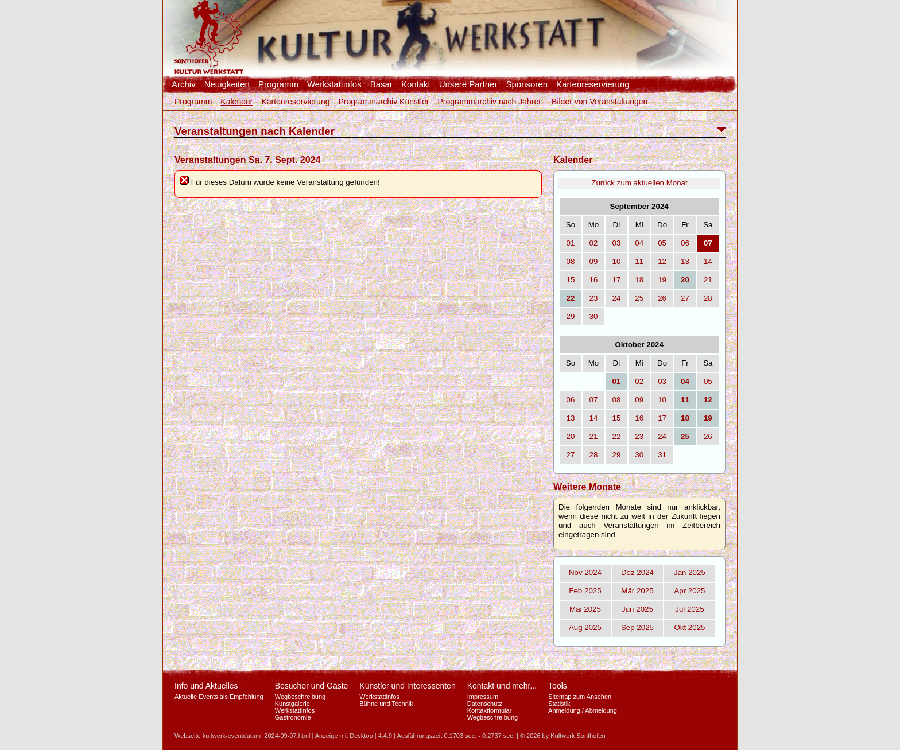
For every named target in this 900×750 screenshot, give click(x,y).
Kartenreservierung (593, 84)
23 (593, 298)
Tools (557, 685)
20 (571, 436)
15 (571, 279)
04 (639, 243)
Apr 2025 (689, 590)
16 (593, 279)
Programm (278, 84)
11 (639, 261)
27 (685, 298)
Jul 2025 (689, 609)
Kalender (236, 101)
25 (639, 298)
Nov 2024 (585, 572)
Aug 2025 (585, 627)
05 (662, 243)
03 (616, 243)
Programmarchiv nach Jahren (490, 101)
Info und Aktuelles (206, 685)
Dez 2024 (637, 572)
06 (685, 243)
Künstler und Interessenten (407, 685)
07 (593, 399)
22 (616, 436)
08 (571, 261)
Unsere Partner (468, 84)
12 (662, 261)
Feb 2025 (585, 590)
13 (685, 261)
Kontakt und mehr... (502, 685)
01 (571, 243)
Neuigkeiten (227, 84)
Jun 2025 (637, 609)
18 (639, 279)
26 (662, 298)
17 (616, 279)
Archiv (184, 84)
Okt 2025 (689, 627)
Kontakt (415, 84)
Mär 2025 (637, 590)
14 (708, 261)
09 (593, 261)
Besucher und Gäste (311, 685)
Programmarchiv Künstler (383, 101)
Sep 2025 (637, 627)
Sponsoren (527, 84)
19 (662, 279)
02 (593, 243)
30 (593, 316)
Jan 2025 (689, 572)
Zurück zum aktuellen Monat (639, 182)
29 (571, 316)
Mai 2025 (585, 609)
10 (616, 261)
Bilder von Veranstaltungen (599, 101)
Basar (381, 84)
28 (708, 298)
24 (616, 298)
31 (662, 454)
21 (708, 279)
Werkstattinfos (334, 84)
